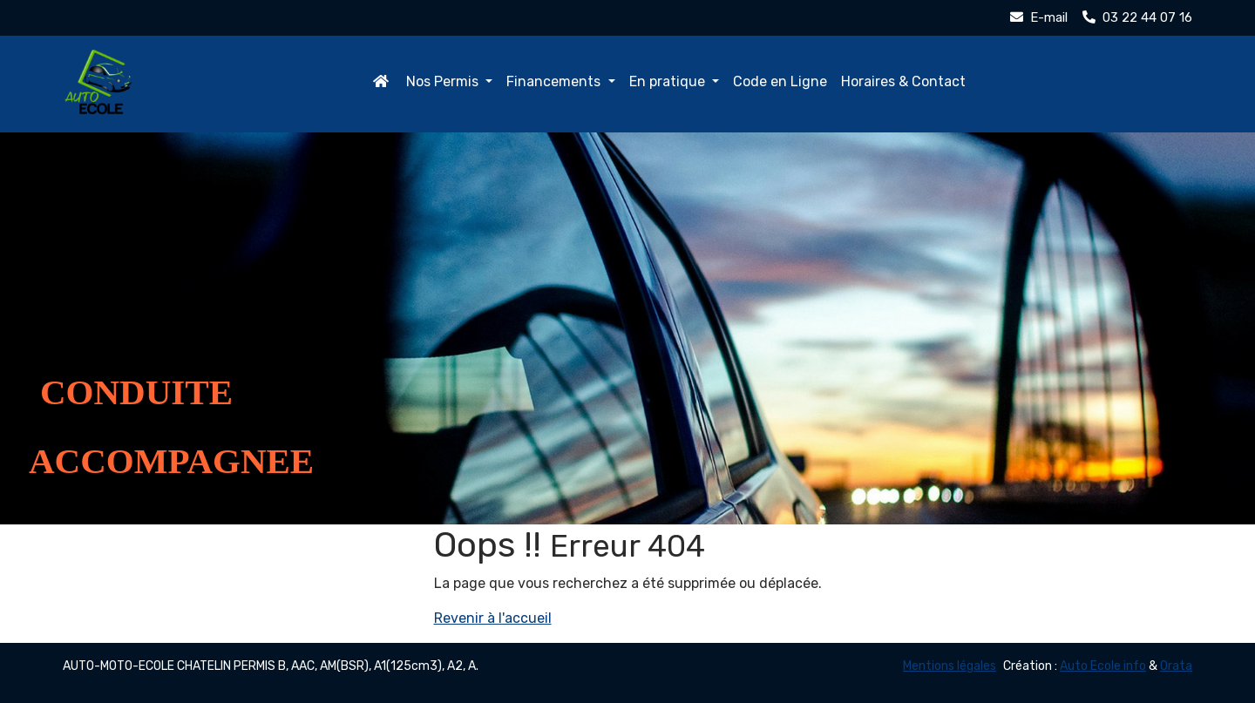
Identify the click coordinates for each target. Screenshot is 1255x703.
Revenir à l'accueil (493, 618)
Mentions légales (949, 666)
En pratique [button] (669, 81)
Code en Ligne (780, 81)
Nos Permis (444, 81)
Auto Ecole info (1103, 666)
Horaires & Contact (903, 81)
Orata (1176, 666)
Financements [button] (555, 81)
